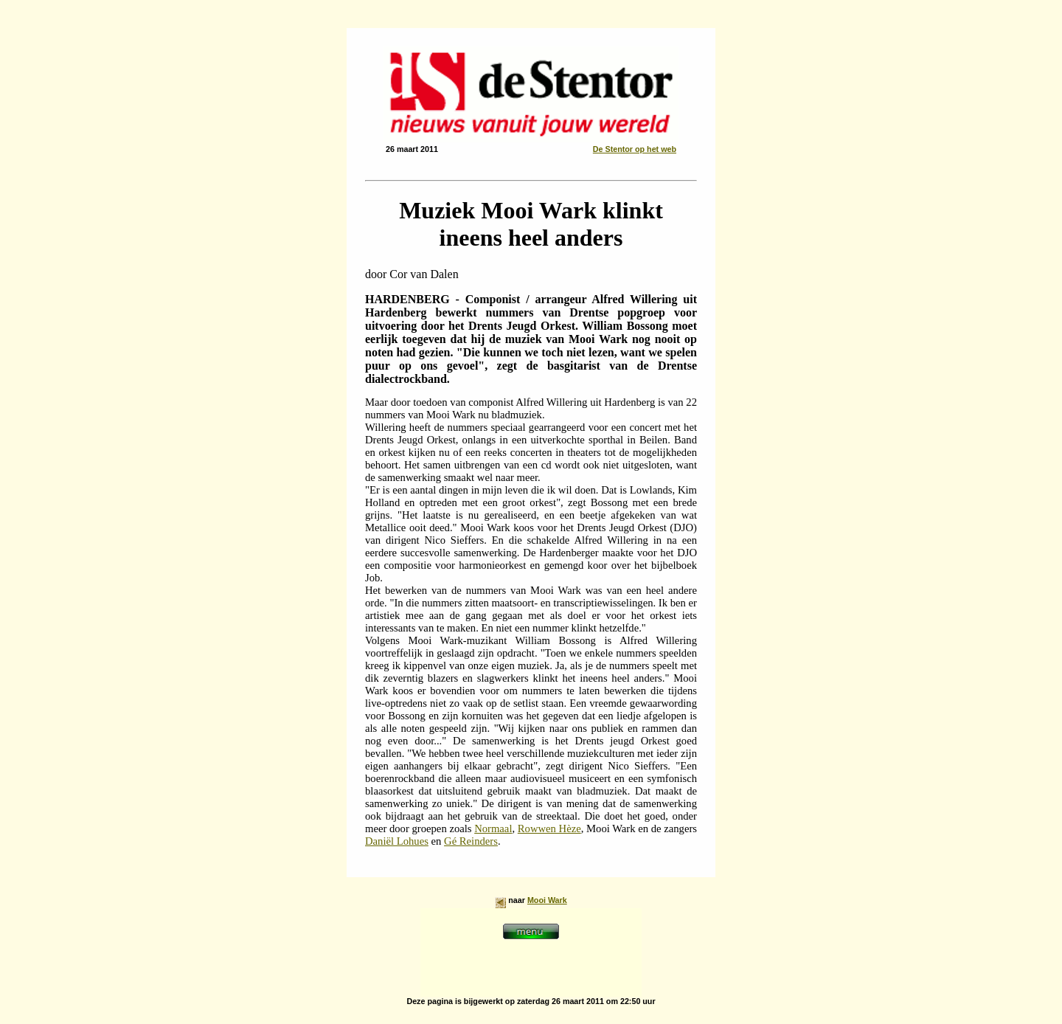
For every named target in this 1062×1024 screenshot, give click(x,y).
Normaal (493, 828)
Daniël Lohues (396, 841)
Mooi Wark (547, 900)
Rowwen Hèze (549, 828)
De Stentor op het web (634, 149)
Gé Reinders (471, 841)
